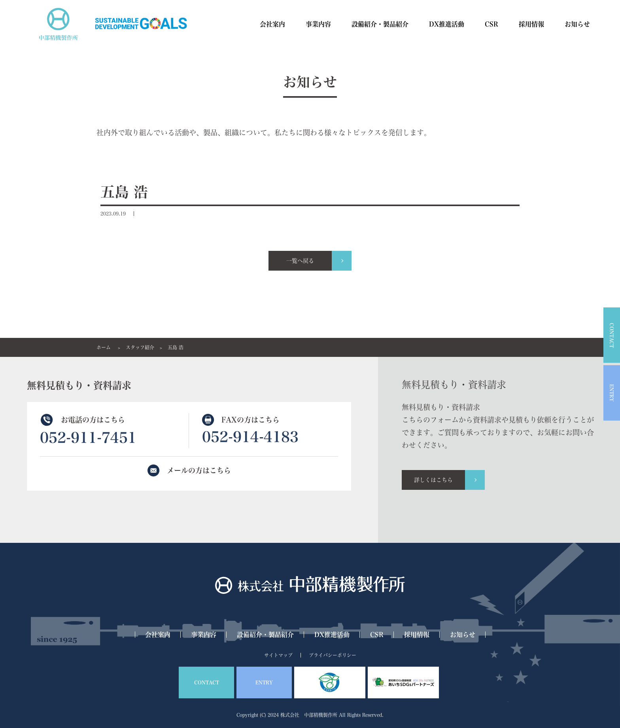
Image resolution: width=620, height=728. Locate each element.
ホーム (103, 347)
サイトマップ (278, 655)
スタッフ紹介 (140, 347)
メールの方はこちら (199, 470)
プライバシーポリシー (332, 655)
